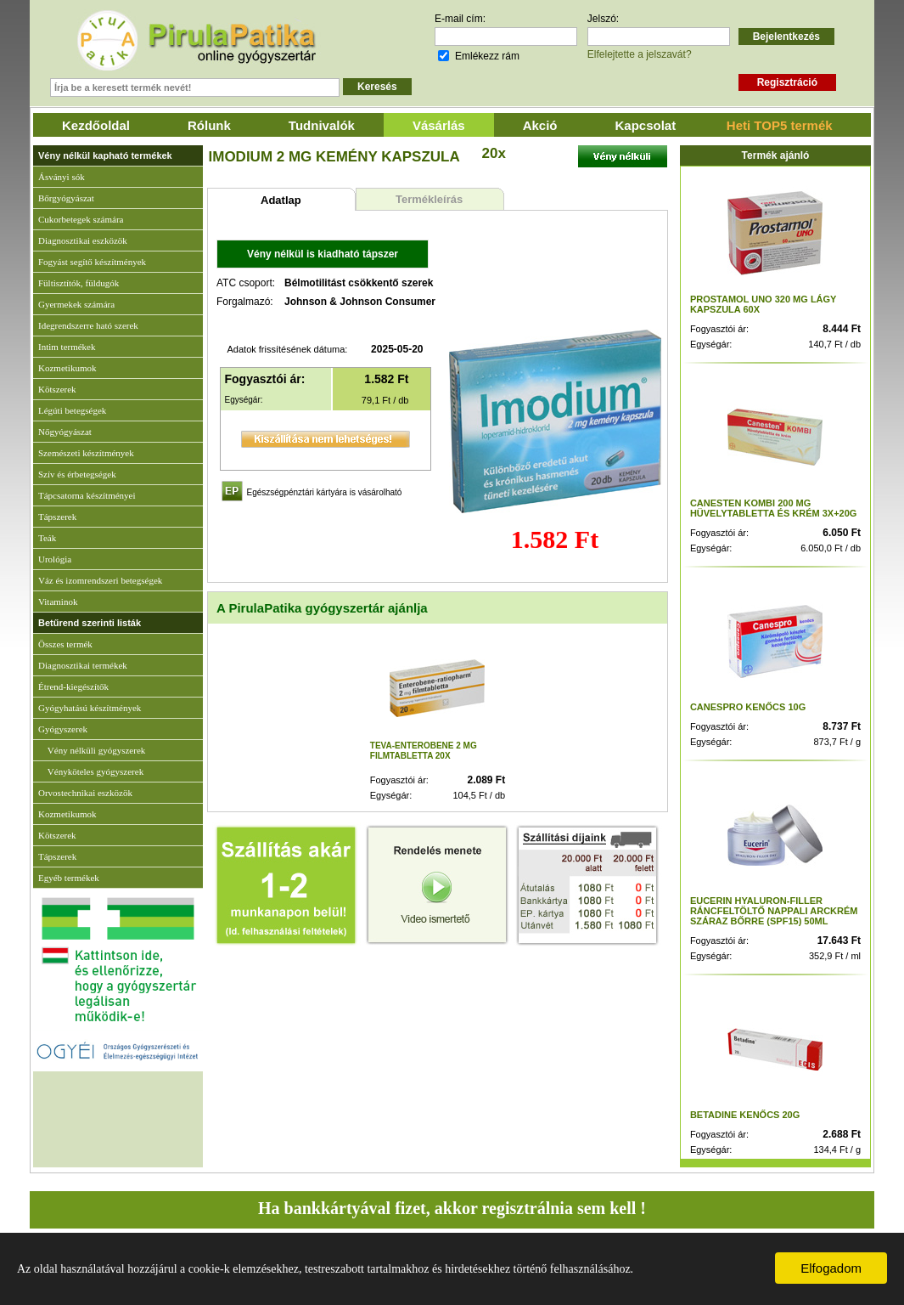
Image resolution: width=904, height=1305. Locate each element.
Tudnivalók (322, 125)
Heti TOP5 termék (780, 125)
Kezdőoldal (96, 125)
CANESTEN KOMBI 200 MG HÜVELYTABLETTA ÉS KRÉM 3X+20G (773, 508)
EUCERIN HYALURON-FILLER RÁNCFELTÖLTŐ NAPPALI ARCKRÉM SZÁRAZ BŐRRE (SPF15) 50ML (774, 910)
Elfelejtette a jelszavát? (639, 54)
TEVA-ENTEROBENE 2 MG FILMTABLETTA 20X (423, 750)
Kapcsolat (646, 125)
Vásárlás (439, 125)
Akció (540, 125)
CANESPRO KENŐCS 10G (748, 707)
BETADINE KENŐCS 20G (745, 1115)
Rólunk (209, 125)
